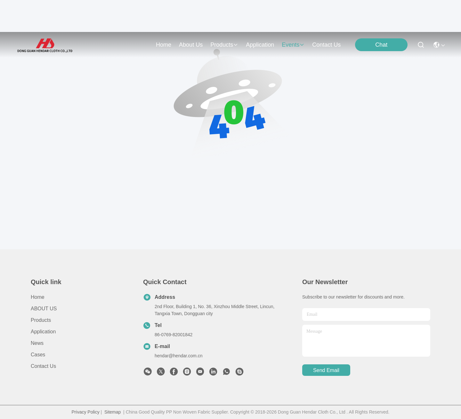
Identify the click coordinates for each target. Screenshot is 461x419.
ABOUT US (44, 308)
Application (43, 331)
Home (163, 45)
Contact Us (43, 366)
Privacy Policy (86, 412)
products (224, 45)
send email (326, 370)
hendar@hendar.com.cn (179, 355)
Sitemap (112, 412)
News (37, 343)
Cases (38, 354)
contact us (326, 45)
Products (41, 320)
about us (191, 45)
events (293, 45)
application (260, 45)
